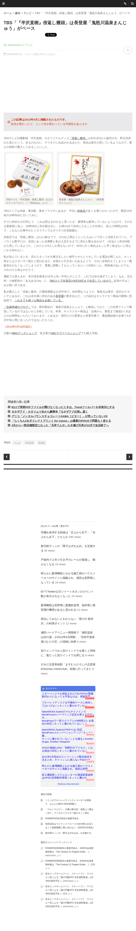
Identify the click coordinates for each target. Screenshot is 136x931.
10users (89, 725)
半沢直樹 (29, 442)
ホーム (8, 13)
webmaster (14, 44)
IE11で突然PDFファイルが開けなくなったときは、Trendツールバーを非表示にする (63, 407)
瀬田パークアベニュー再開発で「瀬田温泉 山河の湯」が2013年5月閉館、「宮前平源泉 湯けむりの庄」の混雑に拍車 (69, 637)
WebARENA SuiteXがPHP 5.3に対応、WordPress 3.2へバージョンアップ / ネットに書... (67, 731)
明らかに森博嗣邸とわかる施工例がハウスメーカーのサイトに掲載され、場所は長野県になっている (68, 578)
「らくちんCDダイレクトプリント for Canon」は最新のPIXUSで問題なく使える (61, 420)
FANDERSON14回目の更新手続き (62, 818)
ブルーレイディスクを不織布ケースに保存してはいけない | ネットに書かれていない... (67, 704)
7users (90, 761)
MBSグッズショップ (24, 333)
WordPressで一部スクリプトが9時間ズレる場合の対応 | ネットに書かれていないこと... (68, 722)
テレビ (27, 13)
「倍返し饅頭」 (78, 138)
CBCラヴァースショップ (66, 333)
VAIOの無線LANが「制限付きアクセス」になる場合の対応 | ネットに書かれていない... (67, 749)
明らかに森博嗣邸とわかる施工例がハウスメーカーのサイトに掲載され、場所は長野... (67, 767)
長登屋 (60, 296)
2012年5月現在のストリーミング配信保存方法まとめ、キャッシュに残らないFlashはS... (67, 758)
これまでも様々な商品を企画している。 (39, 300)
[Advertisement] (68, 84)
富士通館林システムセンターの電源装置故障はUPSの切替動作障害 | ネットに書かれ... (67, 776)
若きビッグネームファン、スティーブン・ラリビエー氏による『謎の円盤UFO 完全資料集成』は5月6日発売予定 (69, 877)
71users (89, 698)
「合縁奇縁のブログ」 (17, 306)
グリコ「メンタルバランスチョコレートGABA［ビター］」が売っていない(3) (59, 416)
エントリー (49, 688)
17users (89, 716)
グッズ (17, 442)
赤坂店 (81, 210)
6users (90, 770)
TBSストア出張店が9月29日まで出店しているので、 (81, 280)
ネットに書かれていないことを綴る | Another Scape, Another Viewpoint (67, 740)
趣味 (17, 13)
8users (90, 752)
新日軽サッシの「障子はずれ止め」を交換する (68, 833)
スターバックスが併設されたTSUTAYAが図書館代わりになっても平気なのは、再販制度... (67, 695)
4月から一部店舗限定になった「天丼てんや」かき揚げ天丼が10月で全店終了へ (60, 425)
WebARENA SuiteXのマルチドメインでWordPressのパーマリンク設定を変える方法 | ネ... (68, 713)
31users (89, 707)
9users (90, 734)
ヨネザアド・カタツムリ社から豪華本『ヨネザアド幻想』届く (49, 411)
